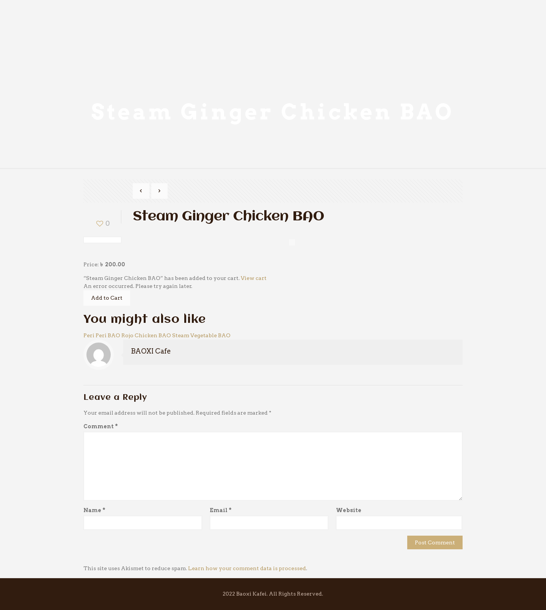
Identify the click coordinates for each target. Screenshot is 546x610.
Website (348, 510)
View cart (254, 278)
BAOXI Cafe (151, 351)
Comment (100, 426)
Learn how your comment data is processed (247, 568)
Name (94, 510)
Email (221, 510)
